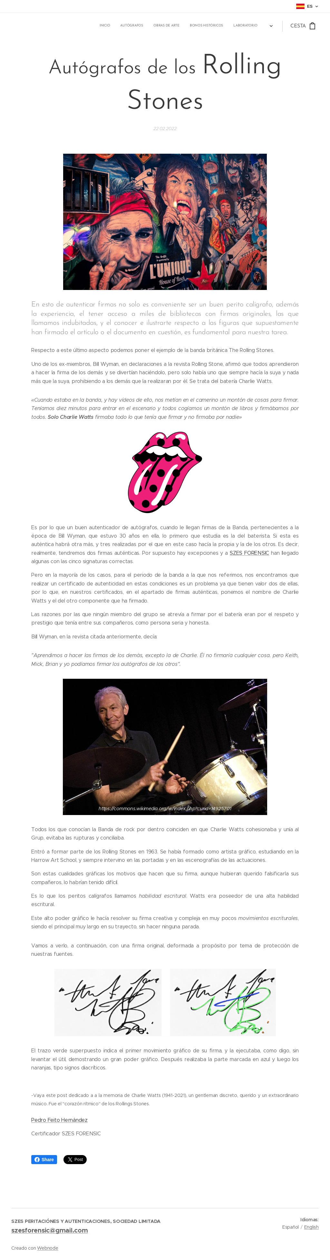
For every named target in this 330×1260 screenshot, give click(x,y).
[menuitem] (190, 26)
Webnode (47, 1248)
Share (44, 1159)
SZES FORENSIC (249, 553)
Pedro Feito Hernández (59, 1120)
